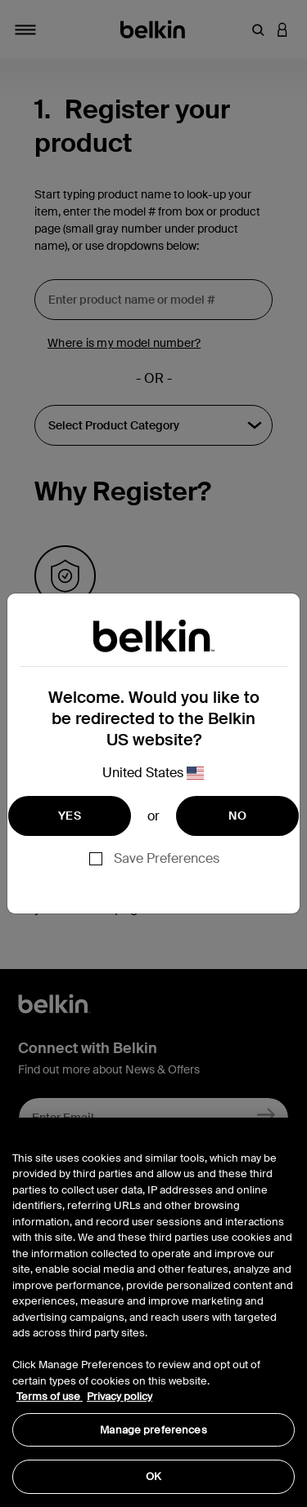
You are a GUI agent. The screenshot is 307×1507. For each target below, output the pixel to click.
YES (69, 815)
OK (153, 1476)
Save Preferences (166, 858)
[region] (153, 1312)
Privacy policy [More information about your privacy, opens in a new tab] (119, 1396)
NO (237, 815)
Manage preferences (153, 1430)
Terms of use (49, 1396)
